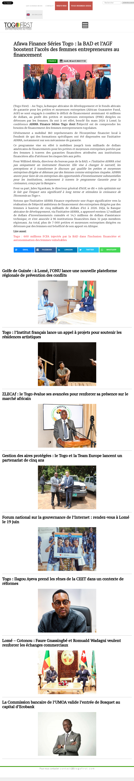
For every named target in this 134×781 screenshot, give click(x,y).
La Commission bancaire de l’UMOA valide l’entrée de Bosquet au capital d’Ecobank (61, 704)
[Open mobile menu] (85, 25)
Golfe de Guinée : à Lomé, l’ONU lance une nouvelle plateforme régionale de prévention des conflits (59, 273)
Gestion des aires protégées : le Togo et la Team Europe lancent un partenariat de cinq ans (62, 458)
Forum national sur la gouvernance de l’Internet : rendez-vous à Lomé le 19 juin (65, 519)
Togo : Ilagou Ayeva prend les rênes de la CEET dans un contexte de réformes (63, 581)
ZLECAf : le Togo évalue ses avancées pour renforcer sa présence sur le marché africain (65, 396)
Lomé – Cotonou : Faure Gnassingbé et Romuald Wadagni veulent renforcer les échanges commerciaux (61, 643)
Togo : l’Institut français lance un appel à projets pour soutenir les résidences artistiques (61, 335)
